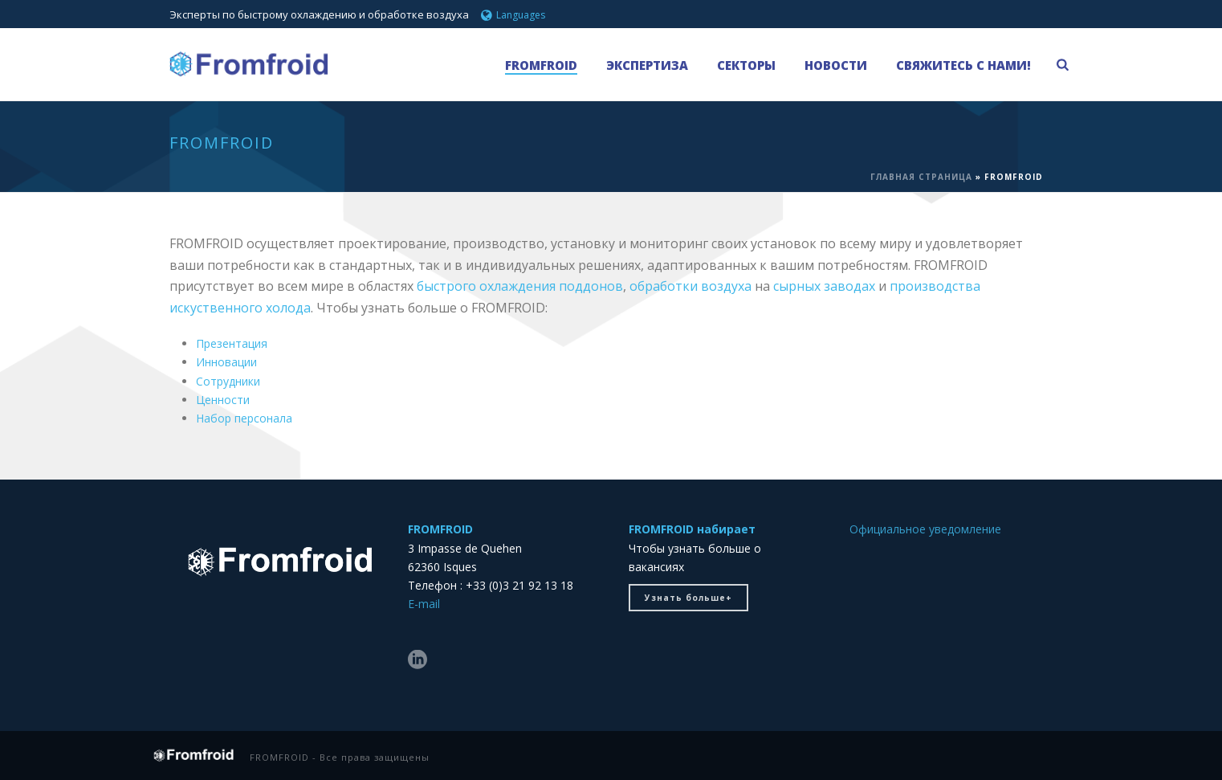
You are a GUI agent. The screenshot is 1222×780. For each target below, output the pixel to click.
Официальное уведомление (925, 529)
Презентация (231, 343)
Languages (513, 15)
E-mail (424, 603)
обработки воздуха (690, 286)
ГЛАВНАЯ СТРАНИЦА (921, 176)
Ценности (223, 399)
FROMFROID (541, 65)
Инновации (226, 362)
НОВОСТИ (835, 65)
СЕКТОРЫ (746, 65)
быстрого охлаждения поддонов (520, 286)
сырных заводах (824, 286)
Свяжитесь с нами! (963, 65)
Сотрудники (228, 381)
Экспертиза (647, 65)
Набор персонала (244, 418)
